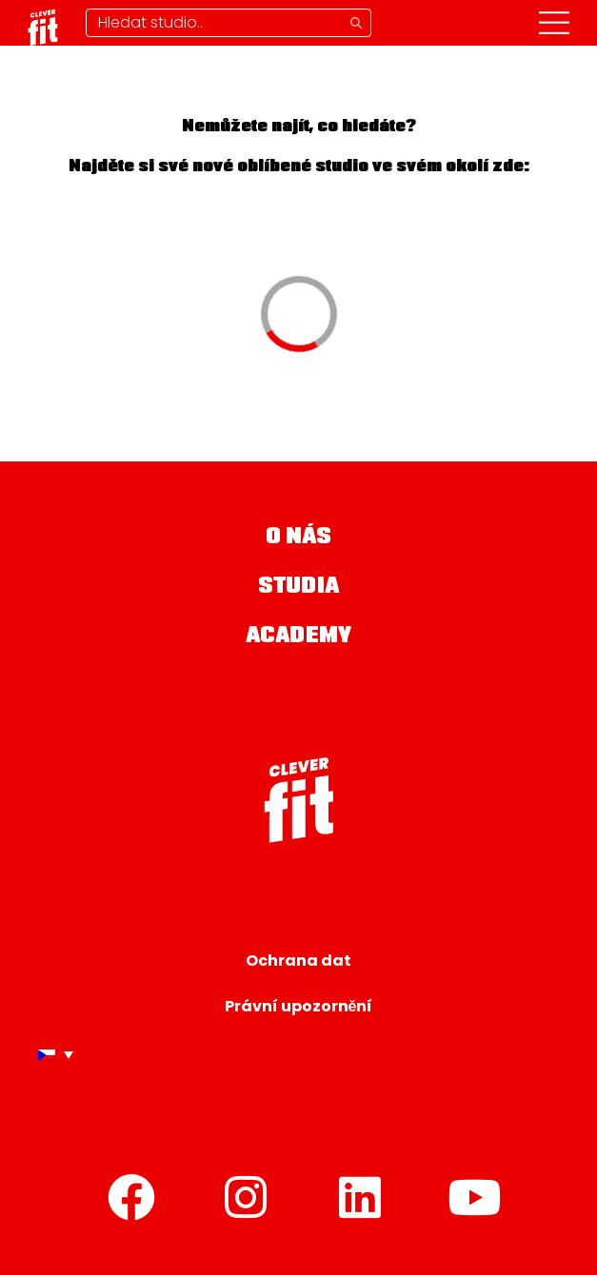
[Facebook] (132, 1197)
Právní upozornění (299, 1006)
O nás (299, 538)
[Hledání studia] (228, 23)
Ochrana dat (298, 960)
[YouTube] (475, 1197)
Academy (298, 637)
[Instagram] (246, 1197)
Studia (298, 588)
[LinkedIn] (361, 1197)
